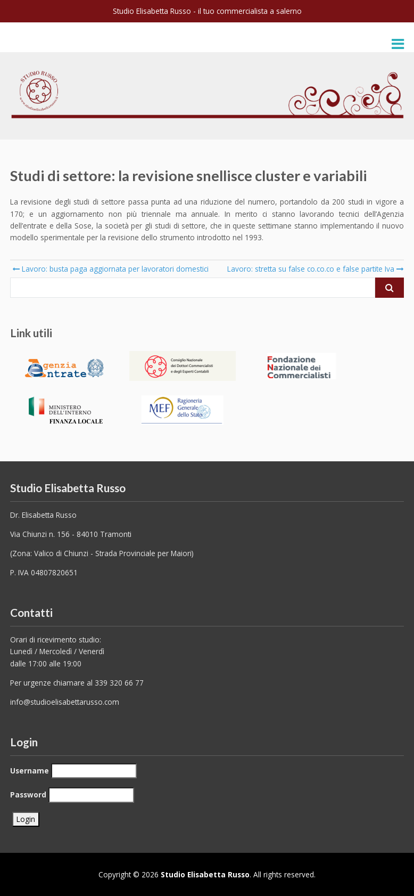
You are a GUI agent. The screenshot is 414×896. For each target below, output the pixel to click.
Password (28, 794)
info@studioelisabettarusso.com (64, 702)
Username (29, 770)
